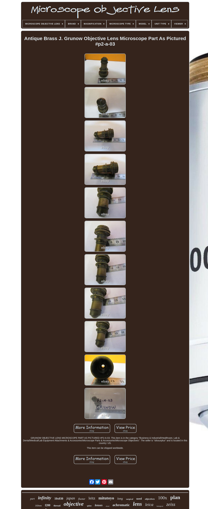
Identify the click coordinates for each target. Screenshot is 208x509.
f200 (47, 505)
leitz (92, 498)
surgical (129, 499)
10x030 (58, 498)
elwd (107, 506)
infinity (44, 497)
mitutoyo (106, 498)
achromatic (121, 505)
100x (162, 497)
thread (57, 505)
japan (70, 498)
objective (74, 504)
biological (160, 506)
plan (175, 497)
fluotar (81, 498)
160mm (38, 505)
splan (89, 505)
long (120, 498)
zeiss (170, 504)
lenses (99, 505)
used (139, 498)
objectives (150, 499)
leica (149, 504)
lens (137, 504)
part (32, 498)
